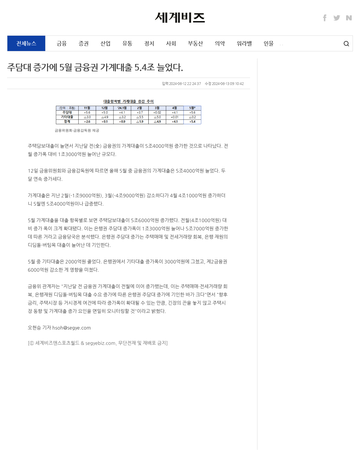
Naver (349, 18)
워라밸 (244, 43)
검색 (346, 43)
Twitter (337, 18)
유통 (127, 43)
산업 (105, 43)
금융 (62, 43)
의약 (220, 43)
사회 (171, 43)
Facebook (325, 18)
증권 (84, 43)
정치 (149, 43)
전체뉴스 (26, 43)
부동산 (195, 43)
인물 (269, 43)
